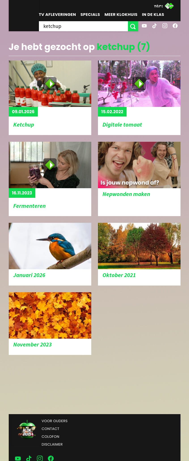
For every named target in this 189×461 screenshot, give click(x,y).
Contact (50, 428)
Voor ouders (55, 420)
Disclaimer (52, 444)
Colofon (50, 436)
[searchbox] (83, 26)
